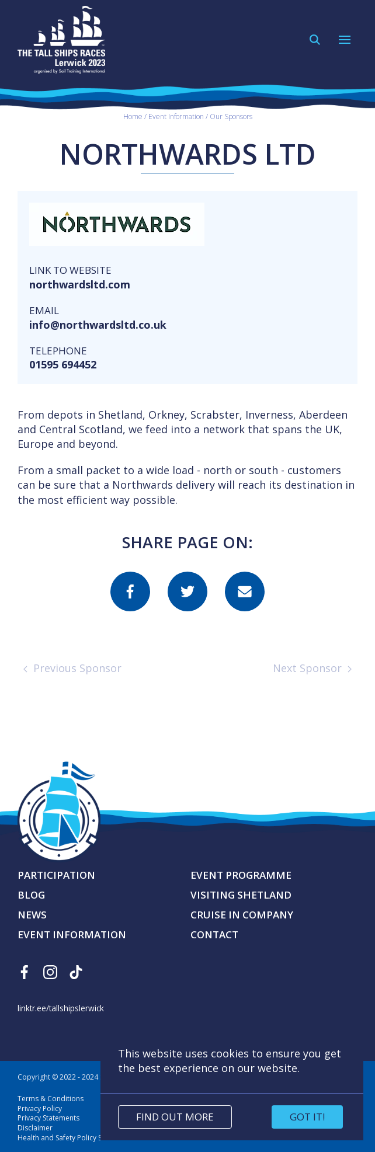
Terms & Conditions (51, 1099)
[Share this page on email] (245, 591)
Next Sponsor (312, 668)
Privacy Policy (40, 1108)
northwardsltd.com (79, 284)
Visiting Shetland (240, 895)
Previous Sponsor (72, 668)
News (32, 914)
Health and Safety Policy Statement (74, 1138)
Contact (214, 934)
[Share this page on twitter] (187, 591)
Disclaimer (35, 1128)
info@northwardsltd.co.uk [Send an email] (97, 325)
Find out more (175, 1116)
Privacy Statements (48, 1118)
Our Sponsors (231, 116)
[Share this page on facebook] (130, 591)
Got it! (307, 1116)
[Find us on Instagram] (50, 972)
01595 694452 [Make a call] (62, 364)
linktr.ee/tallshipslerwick (61, 1008)
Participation (56, 875)
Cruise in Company (241, 914)
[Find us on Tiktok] (76, 972)
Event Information (176, 116)
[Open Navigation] (344, 40)
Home (133, 116)
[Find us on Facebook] (25, 972)
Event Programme (240, 875)
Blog (31, 895)
